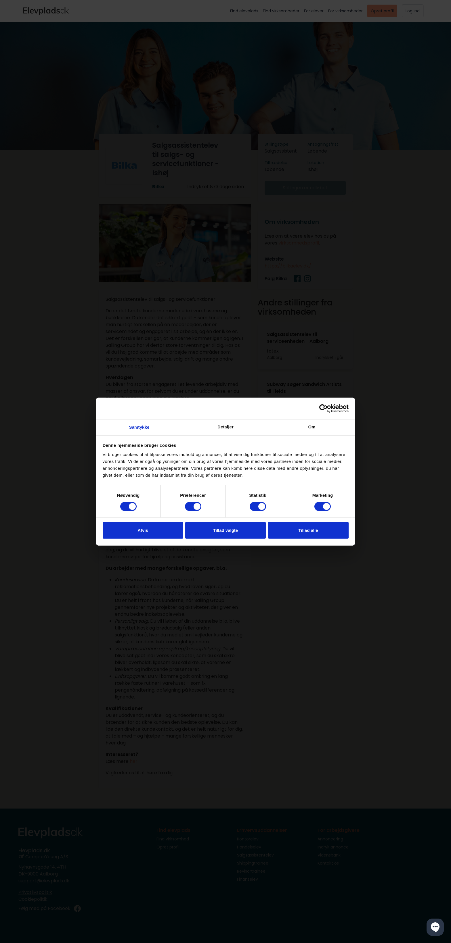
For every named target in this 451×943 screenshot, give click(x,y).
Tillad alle (308, 530)
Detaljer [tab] (225, 426)
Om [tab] (311, 426)
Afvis (142, 530)
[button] (435, 927)
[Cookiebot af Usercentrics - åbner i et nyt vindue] (323, 407)
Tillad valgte (225, 530)
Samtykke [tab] (139, 427)
